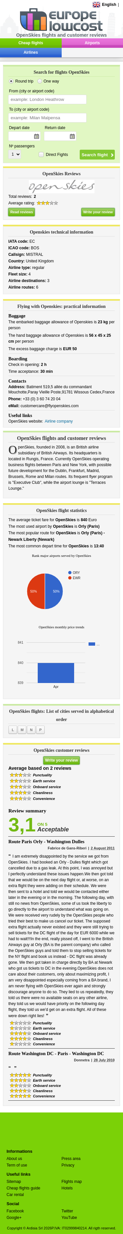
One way (51, 81)
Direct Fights (57, 154)
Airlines (31, 52)
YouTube (69, 1217)
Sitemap (14, 1181)
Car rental (15, 1194)
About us (14, 1158)
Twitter (67, 1211)
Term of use (17, 1165)
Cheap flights (30, 43)
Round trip (24, 81)
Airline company (58, 421)
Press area (71, 1158)
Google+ (14, 1217)
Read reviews (21, 212)
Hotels (67, 1188)
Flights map (72, 1181)
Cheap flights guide (23, 1188)
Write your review (98, 212)
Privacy (68, 1165)
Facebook (15, 1211)
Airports (92, 43)
